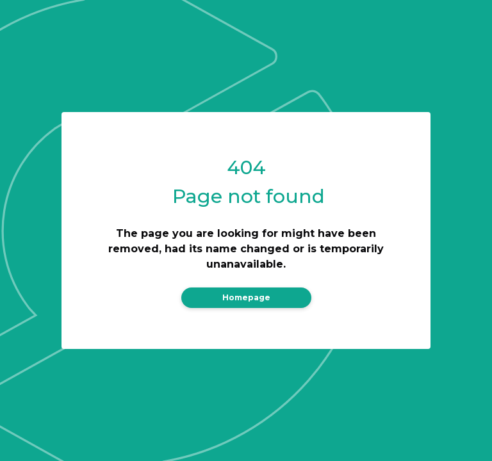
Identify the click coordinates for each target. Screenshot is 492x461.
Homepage (246, 297)
